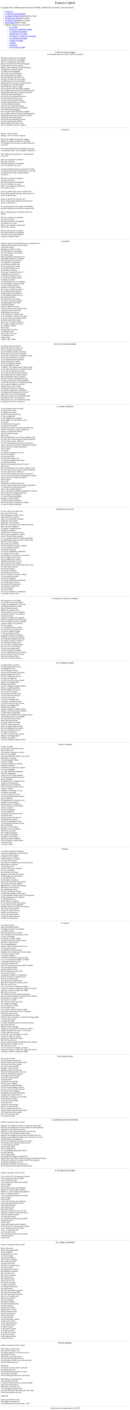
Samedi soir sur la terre (18, 34)
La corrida (13, 27)
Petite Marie (10, 23)
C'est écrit (9, 11)
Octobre (12, 43)
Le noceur (13, 45)
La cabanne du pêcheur (18, 32)
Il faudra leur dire (12, 18)
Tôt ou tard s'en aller (17, 47)
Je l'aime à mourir (12, 20)
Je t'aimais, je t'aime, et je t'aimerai (22, 36)
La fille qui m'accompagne (15, 14)
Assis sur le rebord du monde (20, 29)
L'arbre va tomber (16, 40)
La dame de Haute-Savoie (15, 16)
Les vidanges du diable (18, 38)
